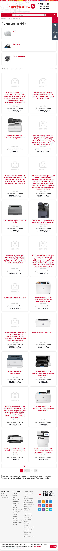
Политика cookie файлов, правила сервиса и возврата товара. (17, 513)
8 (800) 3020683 (43, 8)
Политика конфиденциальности (19, 519)
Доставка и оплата (16, 494)
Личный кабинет (17, 522)
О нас (2, 493)
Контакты (4, 495)
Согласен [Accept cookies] (53, 546)
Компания (5, 491)
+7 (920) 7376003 (43, 6)
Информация (17, 491)
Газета (14, 497)
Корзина (15, 524)
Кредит (15, 507)
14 (36, 471)
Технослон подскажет (16, 500)
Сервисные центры (16, 504)
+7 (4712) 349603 (43, 4)
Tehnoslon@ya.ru (6, 497)
